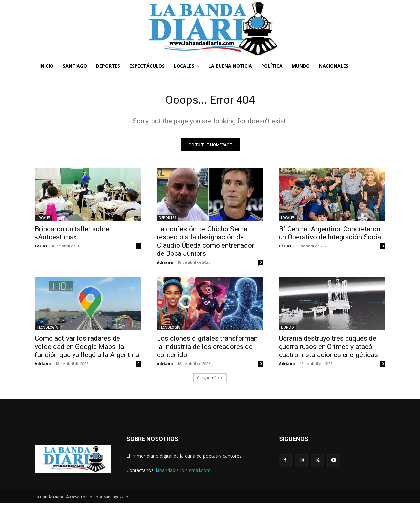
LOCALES (44, 220)
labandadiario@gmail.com (183, 473)
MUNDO (287, 330)
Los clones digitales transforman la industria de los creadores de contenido (207, 349)
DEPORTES (167, 220)
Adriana (165, 264)
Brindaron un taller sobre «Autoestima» (72, 236)
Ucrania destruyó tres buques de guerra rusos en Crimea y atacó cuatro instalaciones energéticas (328, 349)
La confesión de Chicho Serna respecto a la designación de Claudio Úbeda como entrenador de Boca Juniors (205, 244)
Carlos (41, 248)
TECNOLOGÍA (47, 330)
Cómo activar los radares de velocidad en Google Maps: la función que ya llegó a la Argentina (87, 349)
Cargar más (210, 380)
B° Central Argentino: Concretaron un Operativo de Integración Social (331, 236)
